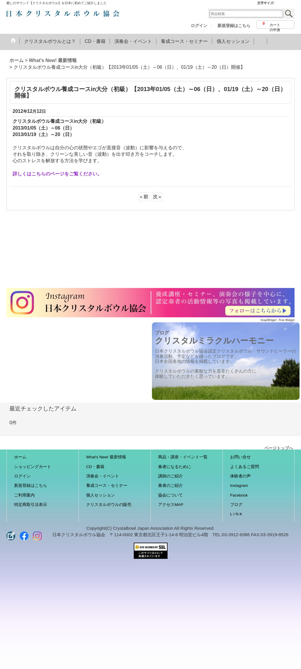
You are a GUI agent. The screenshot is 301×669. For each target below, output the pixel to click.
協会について (170, 495)
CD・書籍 (95, 467)
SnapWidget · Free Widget (277, 320)
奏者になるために (174, 467)
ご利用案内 (24, 495)
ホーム (20, 457)
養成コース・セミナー (106, 485)
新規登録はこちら (234, 26)
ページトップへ (278, 448)
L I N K (236, 514)
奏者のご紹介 (170, 485)
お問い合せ (240, 457)
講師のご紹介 (170, 476)
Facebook (239, 495)
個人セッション (100, 495)
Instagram (239, 485)
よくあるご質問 (244, 467)
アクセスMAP (170, 504)
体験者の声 (240, 476)
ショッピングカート (32, 467)
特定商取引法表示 (30, 504)
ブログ (236, 504)
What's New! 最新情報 (106, 457)
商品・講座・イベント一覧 (183, 457)
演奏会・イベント (102, 476)
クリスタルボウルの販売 (108, 504)
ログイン (199, 26)
